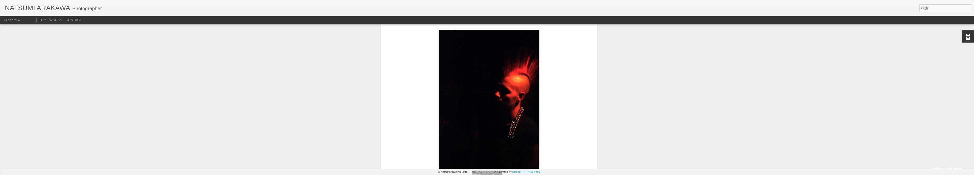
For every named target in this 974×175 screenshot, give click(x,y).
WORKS (55, 20)
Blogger (516, 171)
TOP (42, 20)
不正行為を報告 (532, 171)
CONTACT (74, 20)
